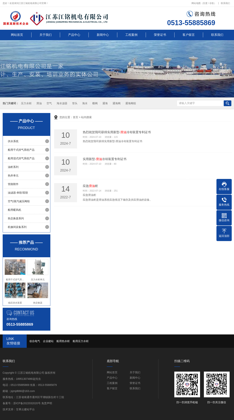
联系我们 (225, 3)
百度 (205, 3)
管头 (74, 103)
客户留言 (189, 34)
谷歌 (211, 3)
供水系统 (13, 141)
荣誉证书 (160, 34)
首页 (75, 117)
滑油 (38, 103)
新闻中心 (103, 34)
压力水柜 (25, 103)
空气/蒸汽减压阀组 (19, 201)
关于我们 (45, 34)
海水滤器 (61, 103)
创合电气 (34, 341)
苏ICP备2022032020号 (27, 403)
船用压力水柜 (81, 341)
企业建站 (48, 341)
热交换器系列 (16, 218)
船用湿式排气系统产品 (21, 158)
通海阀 (116, 103)
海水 (84, 103)
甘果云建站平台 (25, 409)
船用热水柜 (63, 341)
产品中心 (74, 34)
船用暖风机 (14, 209)
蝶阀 (94, 103)
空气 (48, 103)
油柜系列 (13, 166)
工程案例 (131, 34)
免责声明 (46, 403)
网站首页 (17, 34)
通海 (104, 103)
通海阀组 (130, 103)
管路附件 (13, 184)
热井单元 (13, 175)
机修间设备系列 (17, 226)
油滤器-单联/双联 (18, 192)
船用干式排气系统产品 (21, 149)
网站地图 (196, 3)
